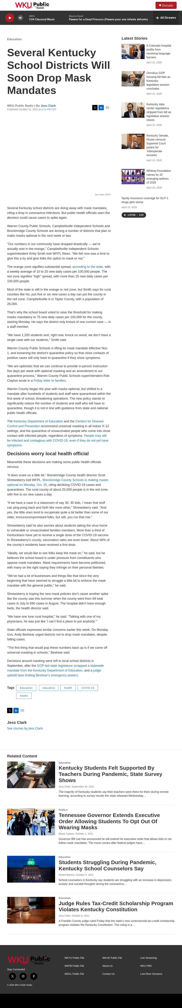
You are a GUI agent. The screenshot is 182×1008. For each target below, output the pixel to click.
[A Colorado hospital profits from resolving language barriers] (133, 51)
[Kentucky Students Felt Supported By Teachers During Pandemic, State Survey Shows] (31, 775)
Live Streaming (148, 958)
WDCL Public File (74, 974)
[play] (10, 18)
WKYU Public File (74, 958)
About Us (107, 966)
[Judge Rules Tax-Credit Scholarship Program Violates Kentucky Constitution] (31, 910)
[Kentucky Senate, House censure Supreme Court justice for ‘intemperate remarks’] (133, 141)
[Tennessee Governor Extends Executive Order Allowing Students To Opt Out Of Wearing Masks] (31, 822)
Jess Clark (48, 105)
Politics (63, 809)
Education (14, 39)
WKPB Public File (74, 966)
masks (24, 695)
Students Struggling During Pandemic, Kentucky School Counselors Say (107, 865)
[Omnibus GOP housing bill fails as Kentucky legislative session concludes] (133, 78)
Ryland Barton (66, 874)
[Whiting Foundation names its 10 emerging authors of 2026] (133, 176)
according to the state (87, 267)
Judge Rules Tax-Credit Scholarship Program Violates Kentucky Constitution (116, 906)
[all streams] (166, 18)
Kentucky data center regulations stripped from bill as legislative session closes (158, 112)
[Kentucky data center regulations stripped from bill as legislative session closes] (133, 110)
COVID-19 (87, 687)
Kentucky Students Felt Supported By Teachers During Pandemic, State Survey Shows (110, 774)
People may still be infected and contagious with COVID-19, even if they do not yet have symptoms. (57, 440)
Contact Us (108, 974)
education (49, 687)
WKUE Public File (112, 958)
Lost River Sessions (151, 974)
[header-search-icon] (149, 5)
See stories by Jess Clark (25, 728)
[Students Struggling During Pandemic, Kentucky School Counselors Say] (31, 869)
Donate (167, 5)
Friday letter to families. (50, 380)
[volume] (20, 18)
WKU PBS (146, 966)
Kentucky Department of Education (38, 421)
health (68, 687)
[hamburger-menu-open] (8, 5)
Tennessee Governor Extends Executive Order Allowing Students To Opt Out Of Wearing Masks (109, 821)
